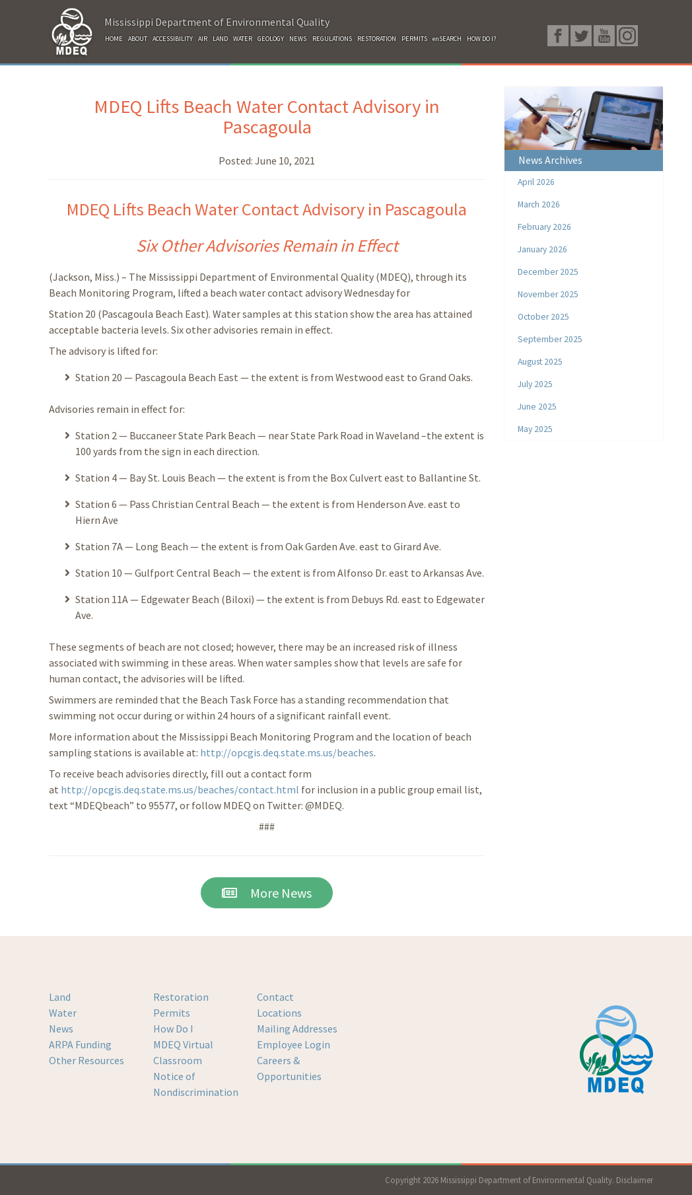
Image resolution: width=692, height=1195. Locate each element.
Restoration (181, 996)
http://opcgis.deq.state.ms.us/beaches (287, 752)
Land (60, 996)
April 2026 (536, 182)
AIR (202, 38)
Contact (275, 996)
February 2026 (544, 227)
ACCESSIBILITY (173, 38)
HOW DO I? (481, 38)
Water (63, 1012)
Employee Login (293, 1044)
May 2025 (535, 429)
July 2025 (535, 384)
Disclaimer (634, 1180)
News (61, 1028)
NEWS (297, 38)
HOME (114, 38)
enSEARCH (447, 38)
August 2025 (540, 361)
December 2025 (548, 271)
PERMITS (414, 38)
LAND (220, 38)
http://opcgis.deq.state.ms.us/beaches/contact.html (180, 789)
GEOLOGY (271, 38)
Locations (279, 1012)
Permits (171, 1012)
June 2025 (537, 406)
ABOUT (137, 38)
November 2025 (548, 294)
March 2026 (539, 204)
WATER (242, 38)
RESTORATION (376, 38)
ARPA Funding (80, 1044)
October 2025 (543, 316)
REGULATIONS (332, 38)
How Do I (173, 1028)
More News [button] (267, 893)
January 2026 (542, 249)
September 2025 (550, 339)
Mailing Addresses (297, 1028)
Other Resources (86, 1060)
